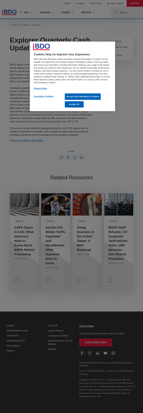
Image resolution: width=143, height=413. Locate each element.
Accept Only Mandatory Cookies (82, 96)
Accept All (74, 104)
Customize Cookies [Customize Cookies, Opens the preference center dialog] (43, 96)
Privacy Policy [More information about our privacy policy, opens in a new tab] (40, 88)
